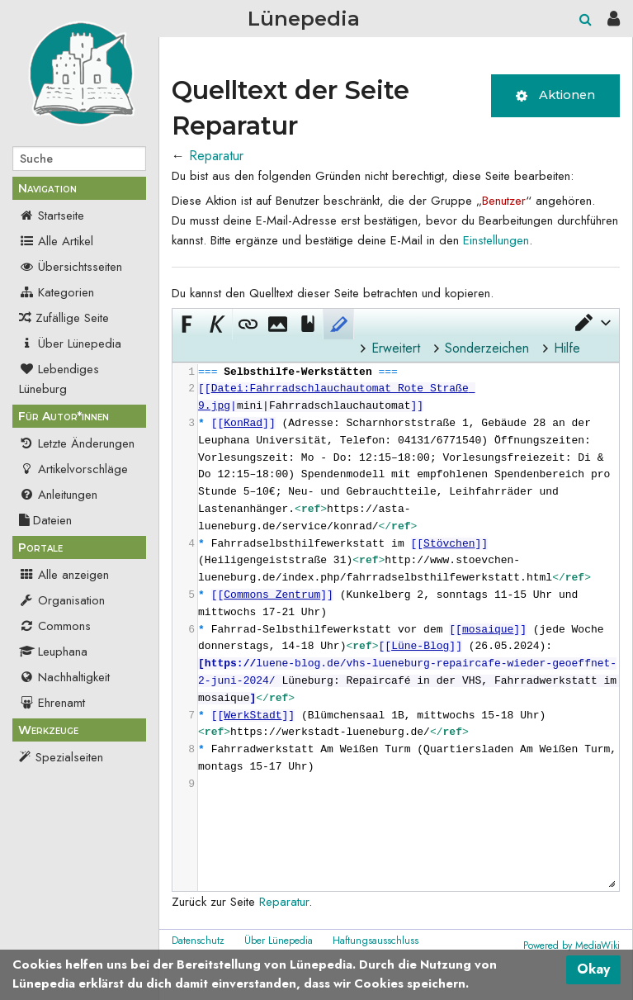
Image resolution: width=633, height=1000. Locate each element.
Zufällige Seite (72, 318)
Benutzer (504, 201)
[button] (592, 322)
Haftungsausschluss (375, 940)
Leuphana (53, 651)
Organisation (62, 600)
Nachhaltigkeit (64, 677)
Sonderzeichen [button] (487, 348)
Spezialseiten (69, 757)
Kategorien (56, 292)
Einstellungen (496, 240)
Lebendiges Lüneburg (59, 379)
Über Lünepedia (70, 343)
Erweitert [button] (395, 348)
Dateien (45, 520)
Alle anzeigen (64, 575)
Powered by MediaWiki (571, 945)
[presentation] (408, 579)
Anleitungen (58, 495)
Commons (55, 626)
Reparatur (216, 155)
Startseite (51, 215)
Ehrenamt (52, 703)
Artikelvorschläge (73, 469)
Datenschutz (198, 940)
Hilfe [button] (567, 348)
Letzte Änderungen (77, 443)
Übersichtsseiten (70, 267)
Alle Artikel (56, 241)
